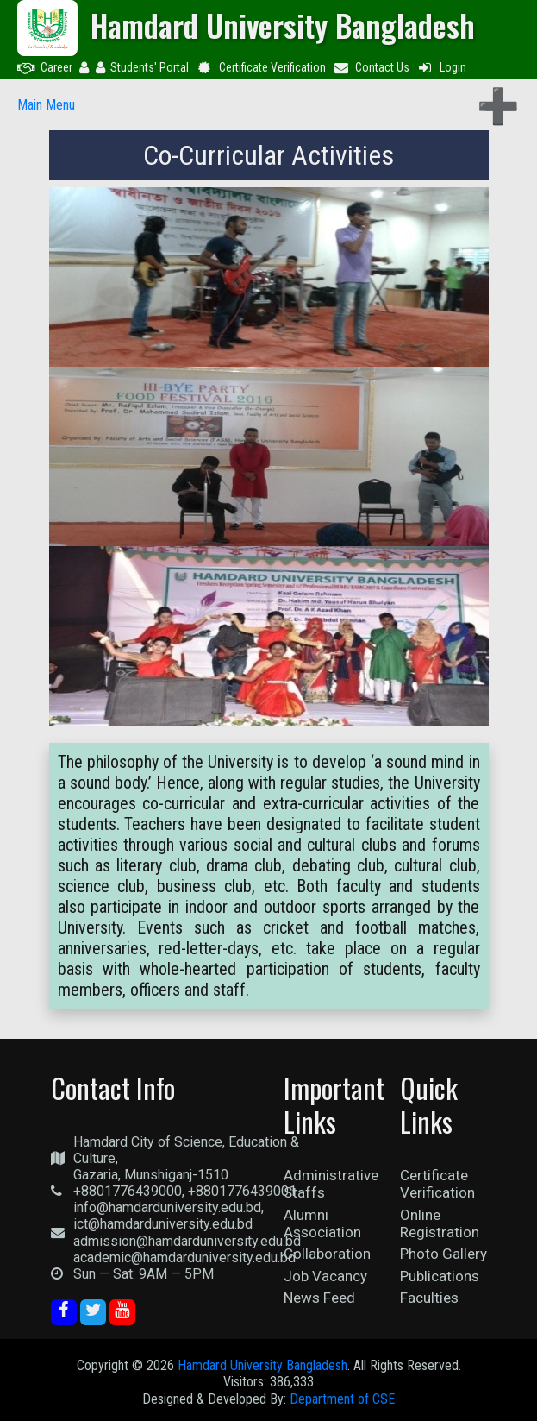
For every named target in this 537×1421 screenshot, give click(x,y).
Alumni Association (322, 1223)
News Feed (319, 1297)
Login (441, 67)
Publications (439, 1276)
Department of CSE (342, 1399)
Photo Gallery (443, 1253)
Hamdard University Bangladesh (262, 1365)
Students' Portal (142, 67)
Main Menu (46, 105)
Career (44, 67)
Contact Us (371, 67)
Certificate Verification (261, 67)
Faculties (429, 1297)
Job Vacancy (325, 1276)
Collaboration (327, 1253)
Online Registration (439, 1223)
